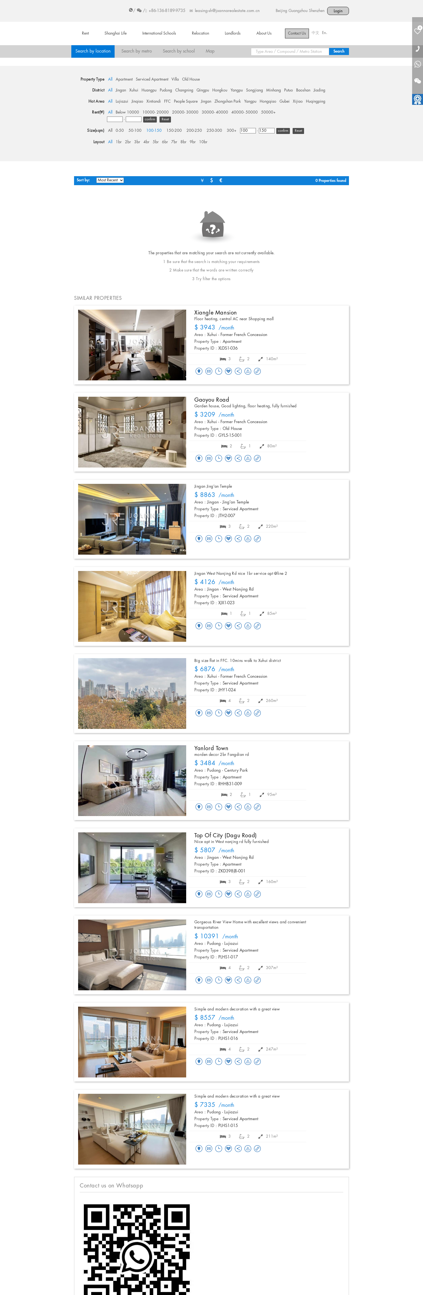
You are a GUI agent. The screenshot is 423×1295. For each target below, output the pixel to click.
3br (137, 142)
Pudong (166, 90)
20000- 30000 (185, 112)
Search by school (179, 51)
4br (146, 142)
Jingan (121, 90)
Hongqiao (268, 101)
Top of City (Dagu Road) (225, 836)
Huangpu (149, 90)
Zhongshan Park (227, 101)
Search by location (93, 51)
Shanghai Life (116, 33)
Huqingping (315, 101)
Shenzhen (316, 11)
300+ (232, 131)
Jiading (319, 90)
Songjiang (254, 90)
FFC (167, 101)
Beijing (281, 11)
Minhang (273, 90)
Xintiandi (153, 101)
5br (156, 142)
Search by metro (136, 51)
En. (324, 33)
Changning (184, 90)
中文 (315, 33)
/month (214, 328)
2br (128, 142)
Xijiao (298, 101)
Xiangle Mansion (215, 313)
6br (165, 142)
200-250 (194, 131)
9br (193, 142)
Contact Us (297, 33)
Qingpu (203, 90)
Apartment (124, 79)
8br (183, 142)
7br (174, 142)
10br (203, 142)
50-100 (135, 131)
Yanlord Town (211, 749)
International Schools (159, 33)
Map (210, 51)
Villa (175, 79)
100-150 (154, 131)
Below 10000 (127, 112)
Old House (191, 79)
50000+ (268, 112)
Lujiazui (122, 101)
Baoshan (303, 90)
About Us (264, 33)
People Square (186, 101)
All (110, 79)
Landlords (233, 33)
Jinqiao (137, 101)
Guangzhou (298, 11)
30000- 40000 (215, 112)
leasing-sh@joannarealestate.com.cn (227, 11)
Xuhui (133, 90)
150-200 (174, 131)
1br (119, 142)
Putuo (288, 90)
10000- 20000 (155, 112)
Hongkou (219, 90)
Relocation (200, 33)
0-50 (120, 131)
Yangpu (237, 90)
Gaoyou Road (211, 400)
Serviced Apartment (152, 79)
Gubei (285, 101)
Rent (85, 33)
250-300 (214, 131)
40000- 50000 (244, 112)
